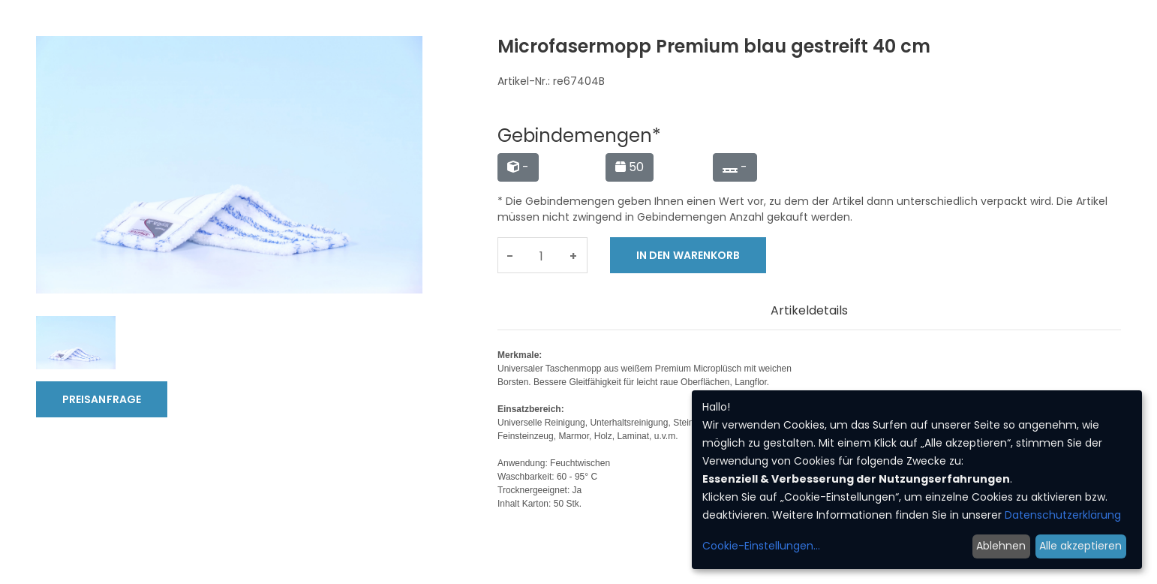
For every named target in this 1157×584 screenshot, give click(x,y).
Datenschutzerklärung (1063, 514)
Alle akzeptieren (1080, 545)
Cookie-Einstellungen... (761, 545)
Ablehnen (1001, 545)
